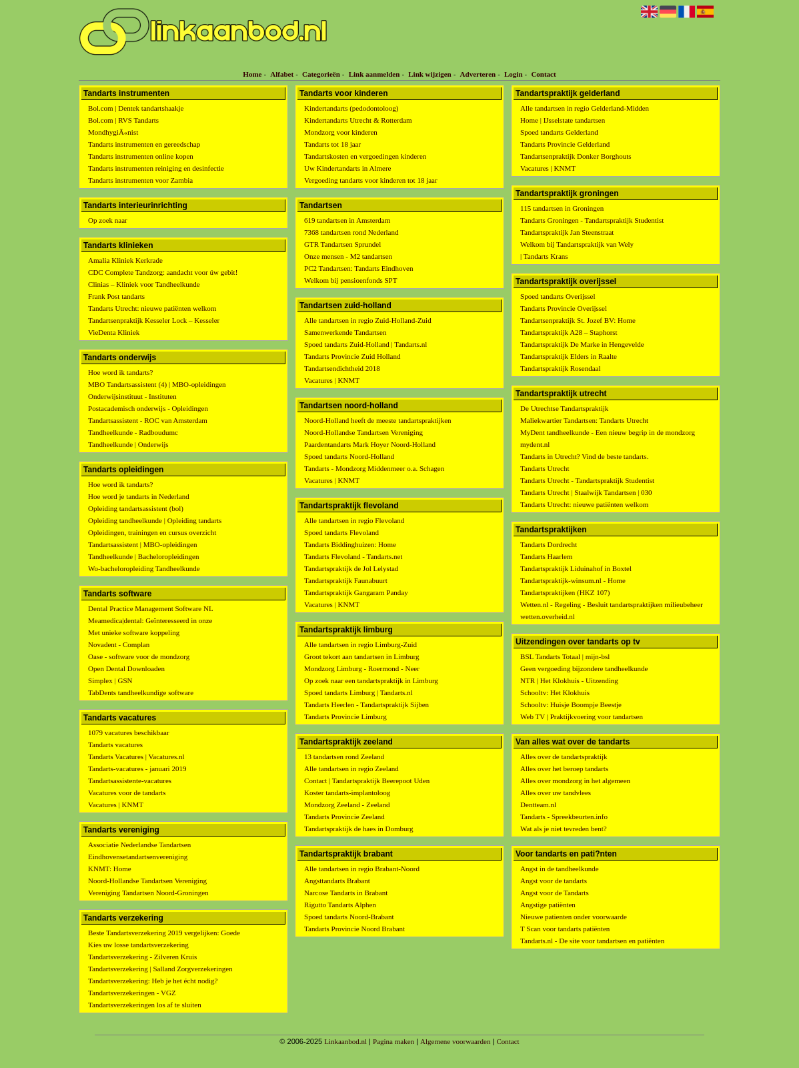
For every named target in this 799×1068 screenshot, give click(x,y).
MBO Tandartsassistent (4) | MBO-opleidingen (157, 384)
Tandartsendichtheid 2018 (342, 368)
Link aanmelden (374, 74)
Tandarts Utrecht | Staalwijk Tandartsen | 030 (586, 492)
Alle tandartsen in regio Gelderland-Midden (584, 108)
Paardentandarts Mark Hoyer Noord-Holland (370, 444)
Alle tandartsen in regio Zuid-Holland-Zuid (368, 320)
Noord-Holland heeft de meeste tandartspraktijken (378, 420)
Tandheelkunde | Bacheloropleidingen (143, 556)
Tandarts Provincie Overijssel (563, 308)
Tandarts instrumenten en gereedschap (144, 144)
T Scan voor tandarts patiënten (565, 929)
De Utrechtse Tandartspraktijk (564, 408)
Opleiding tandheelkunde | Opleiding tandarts (154, 520)
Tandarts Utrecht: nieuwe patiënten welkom (152, 308)
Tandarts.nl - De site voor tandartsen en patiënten (592, 941)
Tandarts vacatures (115, 744)
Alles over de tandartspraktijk (563, 756)
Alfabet (281, 74)
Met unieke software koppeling (133, 632)
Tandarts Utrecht (544, 468)
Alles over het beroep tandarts (564, 768)
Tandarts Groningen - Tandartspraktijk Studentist (592, 220)
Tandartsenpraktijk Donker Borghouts (575, 156)
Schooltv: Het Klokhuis (555, 692)
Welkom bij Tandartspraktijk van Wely (577, 244)
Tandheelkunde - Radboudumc (133, 432)
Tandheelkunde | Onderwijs (128, 444)
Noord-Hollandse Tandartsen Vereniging (147, 881)
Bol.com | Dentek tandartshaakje (135, 108)
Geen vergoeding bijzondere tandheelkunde (584, 668)
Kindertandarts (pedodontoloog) (351, 108)
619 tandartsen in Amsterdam (347, 220)
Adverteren (478, 74)
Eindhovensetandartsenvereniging (137, 857)
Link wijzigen (429, 74)
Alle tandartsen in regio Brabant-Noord (362, 869)
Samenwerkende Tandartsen (345, 332)
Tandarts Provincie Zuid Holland (352, 356)
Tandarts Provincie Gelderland (565, 144)
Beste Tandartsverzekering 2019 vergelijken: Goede (164, 933)
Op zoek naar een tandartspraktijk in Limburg (371, 680)
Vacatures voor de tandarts (126, 792)
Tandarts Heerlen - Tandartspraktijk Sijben (366, 704)
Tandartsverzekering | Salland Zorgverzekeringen (160, 969)
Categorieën (321, 74)
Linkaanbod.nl (345, 1041)
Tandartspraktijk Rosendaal (560, 368)
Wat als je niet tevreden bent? (563, 829)
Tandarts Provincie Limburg (345, 716)
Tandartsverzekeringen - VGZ (132, 993)
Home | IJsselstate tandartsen (562, 120)
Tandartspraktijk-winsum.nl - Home (573, 580)
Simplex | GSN (110, 680)
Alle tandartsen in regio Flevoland (354, 520)
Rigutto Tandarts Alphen (340, 905)
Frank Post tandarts (116, 296)
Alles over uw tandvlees (555, 792)
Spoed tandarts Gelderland (559, 132)
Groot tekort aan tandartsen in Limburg (361, 656)
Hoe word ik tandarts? (120, 372)
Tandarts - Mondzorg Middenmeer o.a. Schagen (374, 468)
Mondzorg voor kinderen (340, 132)
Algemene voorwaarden (455, 1041)
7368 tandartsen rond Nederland (351, 232)
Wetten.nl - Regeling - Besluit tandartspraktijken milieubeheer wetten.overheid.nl (611, 610)
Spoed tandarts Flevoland (341, 532)
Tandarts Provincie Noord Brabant (354, 929)
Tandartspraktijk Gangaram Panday (356, 592)
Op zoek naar (107, 220)
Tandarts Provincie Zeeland (344, 817)
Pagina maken (393, 1041)
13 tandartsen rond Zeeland (344, 756)
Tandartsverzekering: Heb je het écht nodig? (152, 981)
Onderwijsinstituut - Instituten (132, 396)
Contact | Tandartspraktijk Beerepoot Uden (367, 780)
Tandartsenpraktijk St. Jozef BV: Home (578, 320)
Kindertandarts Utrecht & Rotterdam (358, 120)
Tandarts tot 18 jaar (332, 144)
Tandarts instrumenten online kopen (140, 156)
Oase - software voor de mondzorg (138, 656)
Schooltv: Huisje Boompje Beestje (571, 704)
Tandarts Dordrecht (548, 544)
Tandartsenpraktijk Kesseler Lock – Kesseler (153, 320)
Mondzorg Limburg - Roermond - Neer (362, 668)
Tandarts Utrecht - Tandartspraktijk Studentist (587, 480)
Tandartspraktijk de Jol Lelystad (351, 568)
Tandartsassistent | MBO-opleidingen (142, 544)
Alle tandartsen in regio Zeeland (351, 768)
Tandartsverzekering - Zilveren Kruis (142, 957)
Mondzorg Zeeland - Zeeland (346, 804)
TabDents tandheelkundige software (140, 692)
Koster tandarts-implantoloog (347, 792)
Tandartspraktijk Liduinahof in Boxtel (576, 568)
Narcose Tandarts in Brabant (345, 893)
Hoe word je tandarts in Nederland (138, 496)
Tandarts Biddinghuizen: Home (350, 544)
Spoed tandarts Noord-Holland (349, 456)
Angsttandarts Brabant (337, 881)
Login (513, 74)
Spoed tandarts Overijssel (557, 296)
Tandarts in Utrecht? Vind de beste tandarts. (584, 456)
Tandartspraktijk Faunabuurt (345, 580)
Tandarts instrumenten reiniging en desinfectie (156, 168)
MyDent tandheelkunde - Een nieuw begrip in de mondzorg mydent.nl (607, 438)
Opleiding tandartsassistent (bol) (135, 508)
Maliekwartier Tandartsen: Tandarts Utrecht (584, 420)
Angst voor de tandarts (553, 881)
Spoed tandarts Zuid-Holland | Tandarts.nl (365, 344)
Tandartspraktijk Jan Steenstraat (567, 232)
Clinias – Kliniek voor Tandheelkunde (144, 284)
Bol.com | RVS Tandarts (123, 120)
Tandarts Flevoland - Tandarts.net (353, 556)
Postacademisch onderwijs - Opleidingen (148, 408)
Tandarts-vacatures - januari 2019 (137, 768)
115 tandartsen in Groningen (562, 208)
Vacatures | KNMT (115, 804)
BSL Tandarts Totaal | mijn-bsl (565, 656)
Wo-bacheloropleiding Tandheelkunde (144, 568)
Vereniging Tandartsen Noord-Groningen (148, 893)
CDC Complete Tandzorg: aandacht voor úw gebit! (162, 272)
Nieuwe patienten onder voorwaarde (573, 917)
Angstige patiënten (548, 905)
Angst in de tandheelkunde (559, 869)
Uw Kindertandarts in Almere (347, 168)
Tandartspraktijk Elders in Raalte (568, 356)
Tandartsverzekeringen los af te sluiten (144, 1005)
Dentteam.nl (538, 804)
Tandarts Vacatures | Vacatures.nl (136, 756)
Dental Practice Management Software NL (150, 608)
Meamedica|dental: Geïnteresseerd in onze (150, 620)
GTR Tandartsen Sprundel (342, 244)
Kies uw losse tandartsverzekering (138, 945)
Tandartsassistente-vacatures (129, 780)
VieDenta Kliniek (113, 332)
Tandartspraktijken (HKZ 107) (565, 592)
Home (252, 74)
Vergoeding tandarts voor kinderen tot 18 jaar (371, 180)
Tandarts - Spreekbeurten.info (564, 817)
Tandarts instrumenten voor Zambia (140, 180)
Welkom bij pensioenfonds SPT (350, 280)
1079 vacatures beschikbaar (128, 732)
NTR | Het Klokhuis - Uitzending (569, 680)
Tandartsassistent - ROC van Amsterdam (147, 420)
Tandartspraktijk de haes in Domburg (358, 829)
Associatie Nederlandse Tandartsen (139, 845)
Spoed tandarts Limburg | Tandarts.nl (358, 692)
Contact (543, 74)
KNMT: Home (109, 869)
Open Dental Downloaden (126, 668)
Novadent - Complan (118, 644)
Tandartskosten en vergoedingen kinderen (365, 156)
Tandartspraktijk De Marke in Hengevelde (582, 344)
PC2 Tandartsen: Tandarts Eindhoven (358, 268)
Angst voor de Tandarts (554, 893)
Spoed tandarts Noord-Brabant (348, 917)
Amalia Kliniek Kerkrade (125, 260)
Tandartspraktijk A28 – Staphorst (569, 332)
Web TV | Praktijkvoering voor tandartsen (581, 716)
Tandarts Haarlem (546, 556)
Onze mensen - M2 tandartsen (348, 256)
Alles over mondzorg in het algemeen (575, 780)
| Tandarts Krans (544, 256)
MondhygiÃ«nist (113, 132)
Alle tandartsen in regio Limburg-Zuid (360, 644)
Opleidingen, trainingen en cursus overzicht (152, 532)
